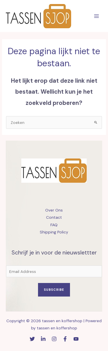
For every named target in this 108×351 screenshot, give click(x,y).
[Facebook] (65, 338)
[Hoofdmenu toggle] (97, 16)
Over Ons (54, 210)
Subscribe (54, 290)
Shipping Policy (54, 232)
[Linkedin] (43, 338)
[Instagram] (54, 338)
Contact (54, 217)
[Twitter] (32, 338)
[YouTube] (76, 338)
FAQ (54, 224)
